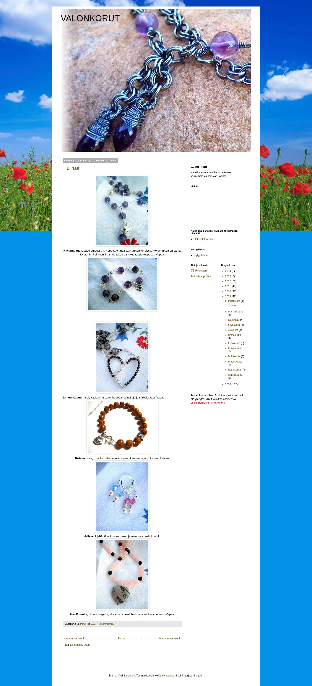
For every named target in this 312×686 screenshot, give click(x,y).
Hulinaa (71, 168)
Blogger (198, 675)
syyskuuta (234, 324)
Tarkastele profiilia (201, 276)
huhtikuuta (234, 356)
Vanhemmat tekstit (169, 638)
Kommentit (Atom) (80, 644)
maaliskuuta (235, 361)
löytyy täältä (201, 255)
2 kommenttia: (107, 624)
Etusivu (122, 638)
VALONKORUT (90, 18)
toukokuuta (234, 348)
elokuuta (233, 330)
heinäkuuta (234, 334)
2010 (228, 291)
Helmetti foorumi (203, 239)
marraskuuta (235, 311)
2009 (228, 296)
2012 (228, 281)
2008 (228, 384)
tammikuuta (235, 374)
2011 (228, 286)
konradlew (168, 675)
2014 (228, 271)
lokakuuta (234, 319)
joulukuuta (234, 300)
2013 (228, 276)
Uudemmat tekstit (74, 638)
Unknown (201, 270)
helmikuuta (234, 369)
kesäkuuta (234, 343)
